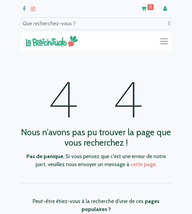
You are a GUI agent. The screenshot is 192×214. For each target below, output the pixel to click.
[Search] (169, 23)
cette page (143, 164)
